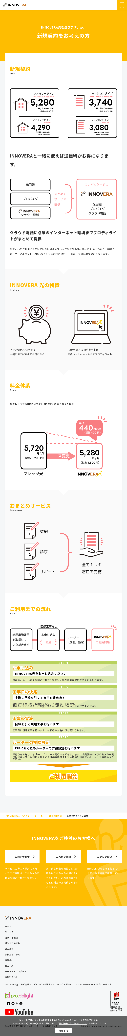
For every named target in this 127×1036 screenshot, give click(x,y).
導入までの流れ (12, 943)
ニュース (9, 965)
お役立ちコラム (12, 954)
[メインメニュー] (122, 5)
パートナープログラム (15, 971)
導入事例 (9, 948)
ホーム (8, 926)
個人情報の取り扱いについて (73, 1024)
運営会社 (9, 960)
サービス (9, 931)
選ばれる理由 (11, 937)
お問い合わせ (11, 977)
